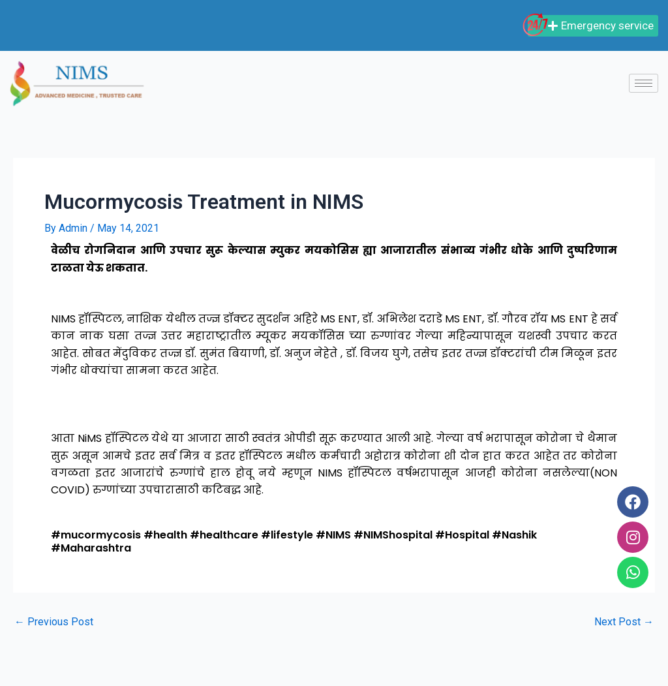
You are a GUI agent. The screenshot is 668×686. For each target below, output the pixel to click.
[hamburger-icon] (643, 83)
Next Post (624, 622)
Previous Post (53, 622)
